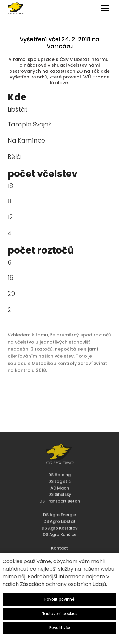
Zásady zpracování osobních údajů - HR (59, 552)
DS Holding (59, 465)
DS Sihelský (59, 485)
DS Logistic (59, 472)
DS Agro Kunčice (59, 525)
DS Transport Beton (59, 491)
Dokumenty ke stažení (59, 545)
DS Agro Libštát (59, 512)
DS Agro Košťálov (59, 518)
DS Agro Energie (59, 505)
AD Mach (59, 478)
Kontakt (59, 538)
